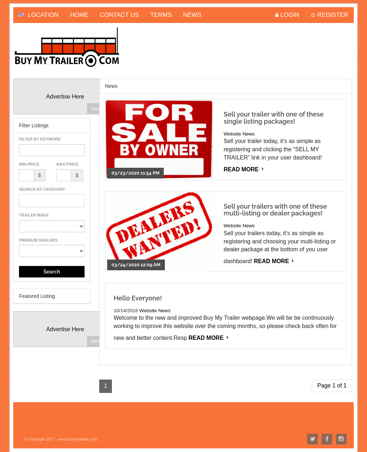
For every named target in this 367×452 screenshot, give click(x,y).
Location (38, 14)
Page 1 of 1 (332, 385)
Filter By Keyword (40, 139)
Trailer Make (34, 215)
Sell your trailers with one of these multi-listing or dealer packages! (275, 210)
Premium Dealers (38, 240)
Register (332, 14)
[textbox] (23, 200)
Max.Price (67, 164)
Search (51, 272)
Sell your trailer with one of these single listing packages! (274, 117)
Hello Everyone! (138, 298)
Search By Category (42, 189)
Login (289, 14)
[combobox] (52, 200)
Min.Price (29, 164)
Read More (241, 169)
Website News (239, 134)
